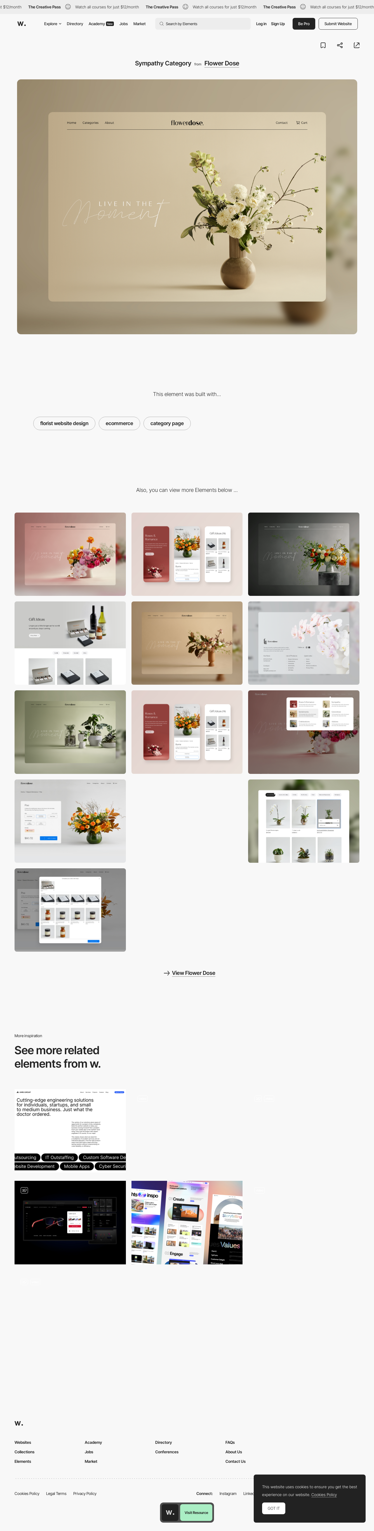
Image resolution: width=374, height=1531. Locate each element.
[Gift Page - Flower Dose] (70, 643)
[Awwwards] (21, 24)
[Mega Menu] (303, 732)
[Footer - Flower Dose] (303, 643)
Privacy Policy (85, 1493)
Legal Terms (56, 1493)
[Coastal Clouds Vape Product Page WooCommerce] (187, 1314)
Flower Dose (221, 63)
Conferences (166, 1451)
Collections (24, 1451)
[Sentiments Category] (187, 643)
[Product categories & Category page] (303, 1222)
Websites (23, 1442)
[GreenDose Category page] (70, 732)
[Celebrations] (303, 554)
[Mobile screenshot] (187, 554)
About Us (233, 1451)
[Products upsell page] (70, 910)
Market (139, 23)
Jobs (123, 23)
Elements (23, 1461)
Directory (75, 23)
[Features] (187, 1222)
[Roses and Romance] (187, 821)
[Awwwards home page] (170, 1512)
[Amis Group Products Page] (70, 1130)
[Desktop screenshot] (70, 554)
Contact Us (235, 1461)
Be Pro (304, 23)
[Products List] (187, 1130)
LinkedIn (250, 1493)
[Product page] (70, 821)
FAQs (230, 1442)
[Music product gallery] (303, 1130)
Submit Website (338, 23)
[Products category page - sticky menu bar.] (303, 821)
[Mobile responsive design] (187, 732)
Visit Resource (196, 1512)
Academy (101, 23)
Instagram (228, 1493)
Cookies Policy (27, 1493)
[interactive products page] (70, 1314)
